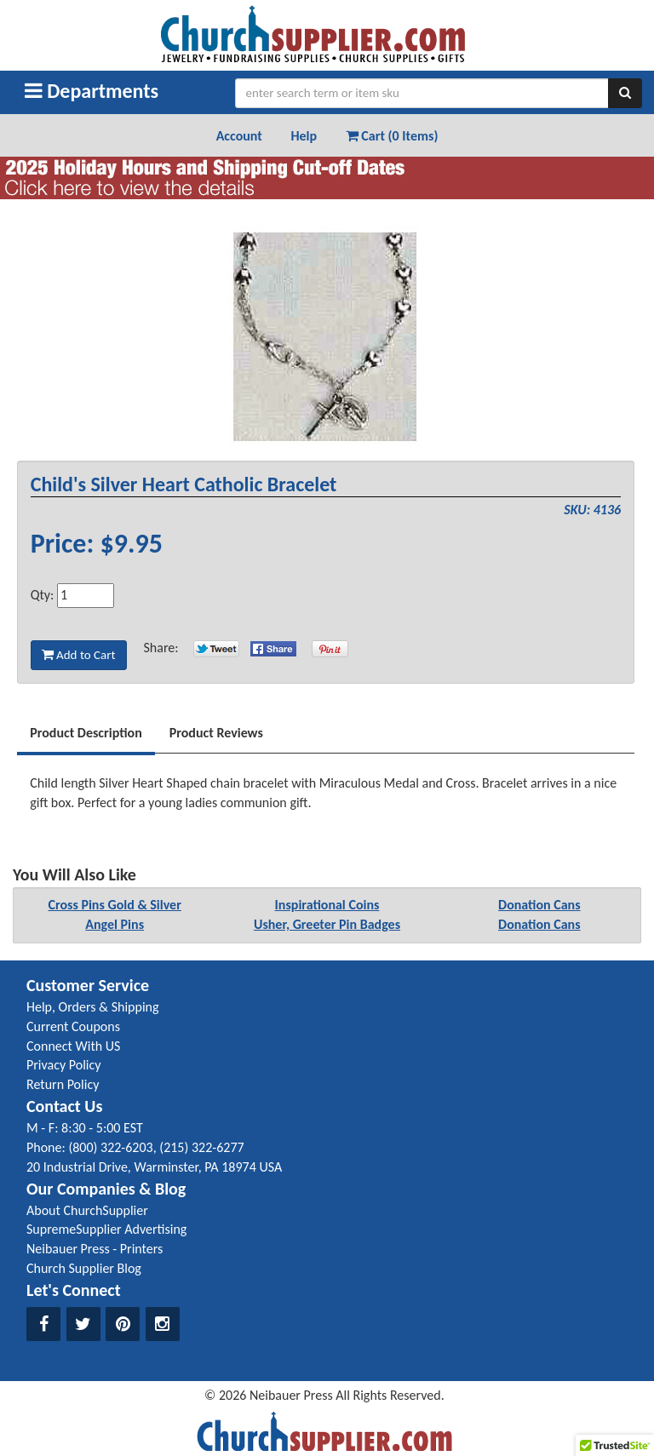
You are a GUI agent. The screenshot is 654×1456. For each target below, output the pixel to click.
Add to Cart (79, 654)
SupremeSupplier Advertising (106, 1229)
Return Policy (62, 1084)
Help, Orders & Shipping (92, 1007)
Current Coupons (73, 1026)
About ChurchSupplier (87, 1210)
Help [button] (303, 136)
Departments (91, 90)
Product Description (86, 733)
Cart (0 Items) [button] (392, 136)
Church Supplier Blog (83, 1268)
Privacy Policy (63, 1065)
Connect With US (73, 1046)
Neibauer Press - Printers (94, 1249)
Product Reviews (216, 733)
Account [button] (239, 136)
